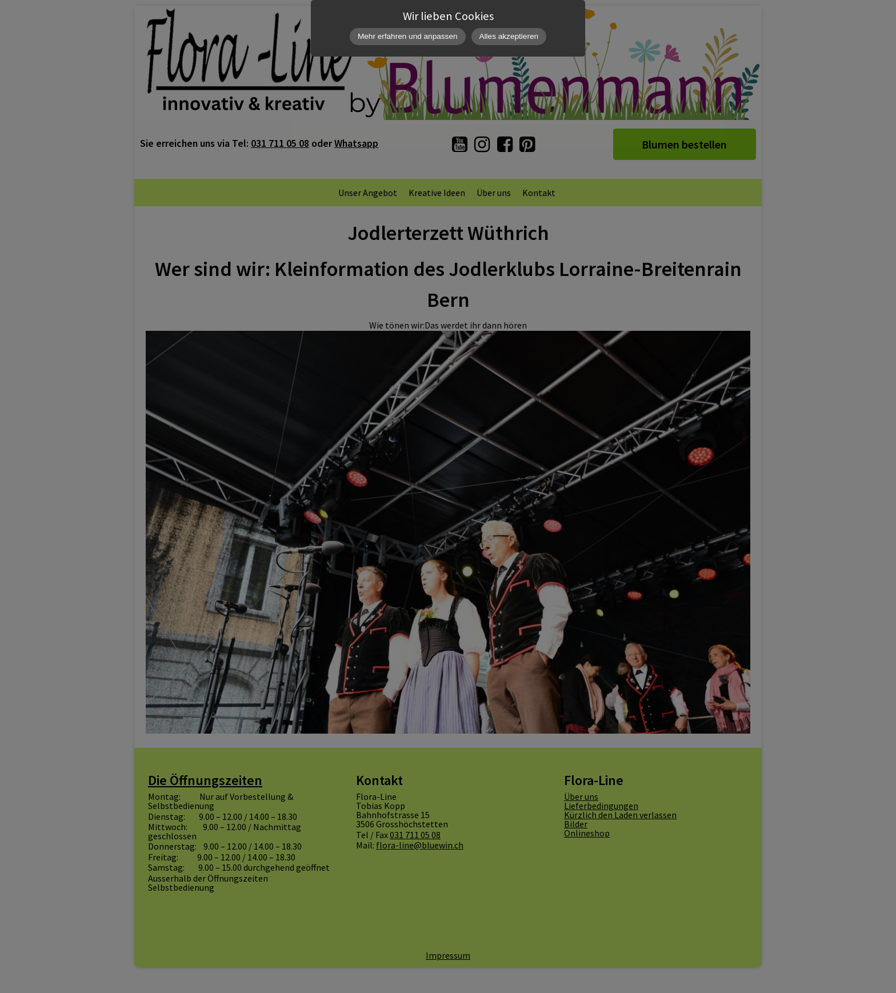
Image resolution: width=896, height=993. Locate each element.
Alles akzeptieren (509, 36)
